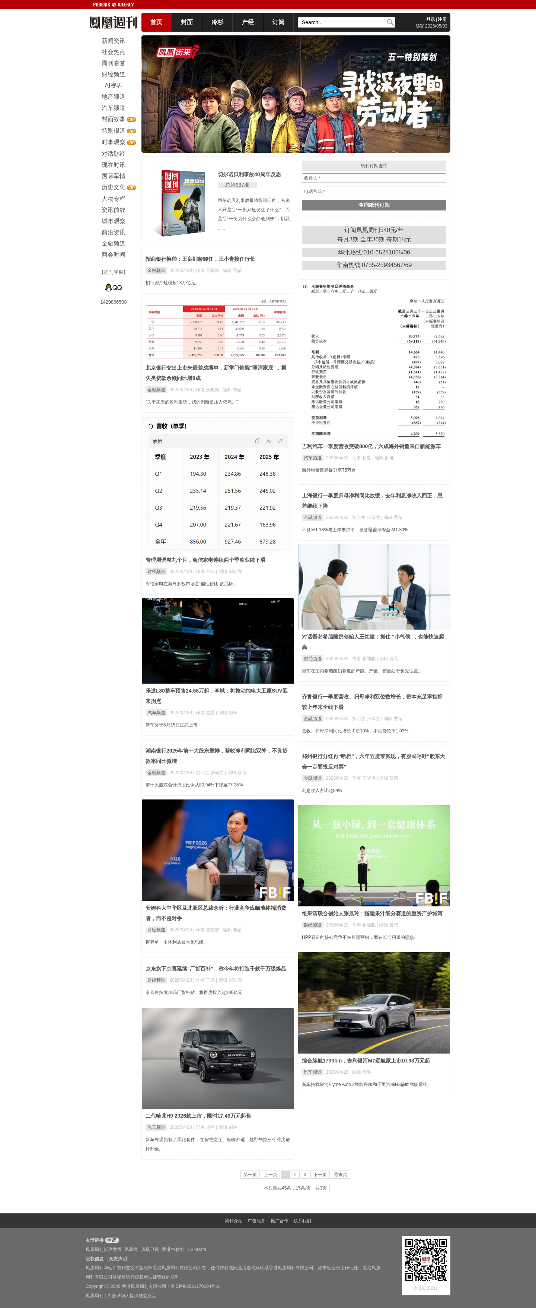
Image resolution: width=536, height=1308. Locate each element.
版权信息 (94, 1258)
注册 (442, 19)
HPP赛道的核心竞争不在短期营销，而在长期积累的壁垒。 (360, 937)
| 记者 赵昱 (361, 457)
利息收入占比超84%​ (322, 790)
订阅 (278, 22)
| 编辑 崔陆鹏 (229, 571)
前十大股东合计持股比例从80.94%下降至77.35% (194, 785)
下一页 (320, 1174)
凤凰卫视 (150, 1249)
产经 (248, 22)
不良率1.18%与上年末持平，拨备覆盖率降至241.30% (355, 529)
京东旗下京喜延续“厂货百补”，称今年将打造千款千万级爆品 (216, 969)
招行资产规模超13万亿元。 (173, 282)
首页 (156, 22)
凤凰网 (131, 1249)
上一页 (270, 1174)
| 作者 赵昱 (204, 712)
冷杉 (217, 22)
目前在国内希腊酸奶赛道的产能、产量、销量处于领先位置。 (362, 671)
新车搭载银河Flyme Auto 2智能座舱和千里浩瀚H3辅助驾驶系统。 (367, 1084)
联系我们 (302, 1220)
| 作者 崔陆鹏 (363, 658)
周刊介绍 (234, 1220)
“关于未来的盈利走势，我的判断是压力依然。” (192, 402)
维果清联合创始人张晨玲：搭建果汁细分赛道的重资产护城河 (372, 913)
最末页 (340, 1174)
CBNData (196, 1249)
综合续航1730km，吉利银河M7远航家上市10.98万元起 (366, 1061)
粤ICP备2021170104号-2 (195, 1286)
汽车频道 (313, 457)
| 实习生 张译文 (365, 517)
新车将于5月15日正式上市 (172, 725)
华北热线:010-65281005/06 (374, 252)
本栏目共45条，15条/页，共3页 (295, 1188)
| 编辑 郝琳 (383, 457)
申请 (111, 1240)
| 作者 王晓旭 (206, 270)
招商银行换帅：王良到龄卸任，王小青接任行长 (200, 259)
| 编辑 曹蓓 (231, 270)
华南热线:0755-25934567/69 (374, 265)
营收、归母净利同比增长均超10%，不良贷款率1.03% (355, 731)
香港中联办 (173, 1249)
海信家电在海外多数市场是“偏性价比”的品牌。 (192, 583)
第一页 (250, 1174)
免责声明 (118, 1258)
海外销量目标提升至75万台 (329, 470)
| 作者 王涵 (204, 571)
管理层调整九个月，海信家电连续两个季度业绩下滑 (205, 560)
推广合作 (279, 1220)
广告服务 (256, 1220)
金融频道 (156, 270)
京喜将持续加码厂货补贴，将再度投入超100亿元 (194, 992)
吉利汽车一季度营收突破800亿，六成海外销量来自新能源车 (371, 446)
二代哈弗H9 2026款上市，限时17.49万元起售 (198, 1116)
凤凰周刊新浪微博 (103, 1249)
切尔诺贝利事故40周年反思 (249, 174)
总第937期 (237, 185)
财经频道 (156, 571)
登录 (430, 19)
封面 (187, 22)
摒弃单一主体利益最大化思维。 (177, 942)
